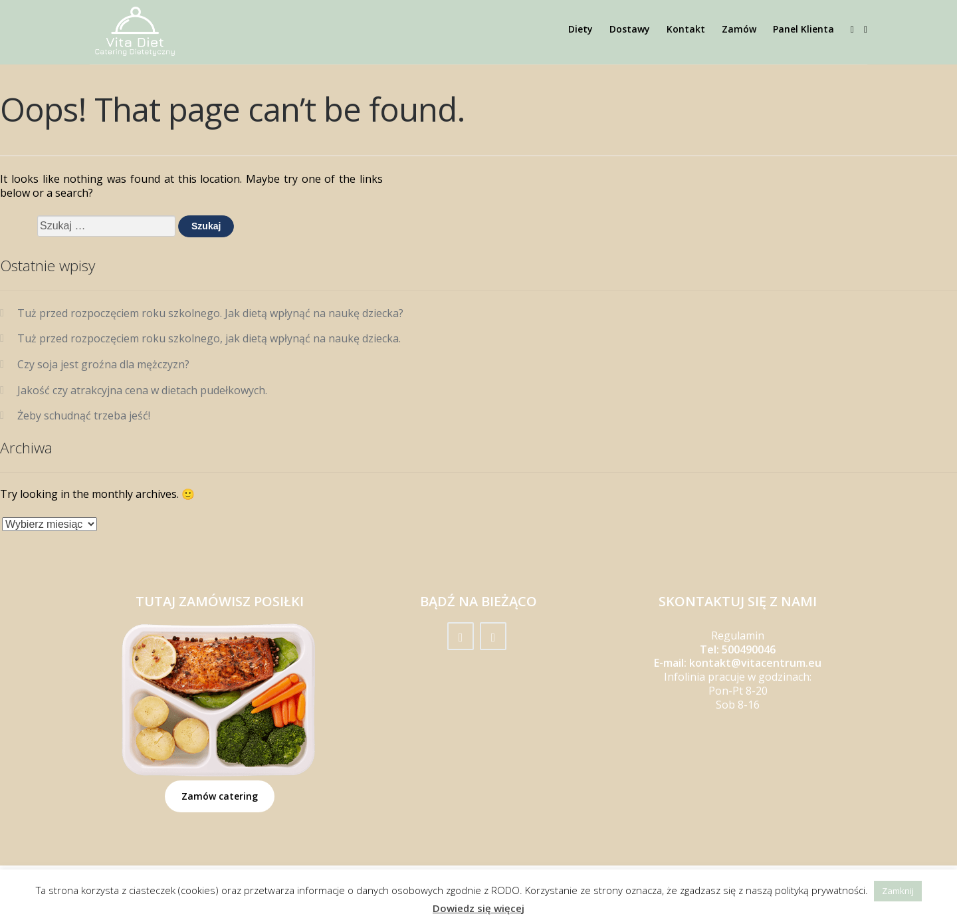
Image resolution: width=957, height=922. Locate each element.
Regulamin (737, 635)
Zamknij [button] (898, 891)
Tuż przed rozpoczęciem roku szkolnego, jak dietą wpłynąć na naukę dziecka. (209, 338)
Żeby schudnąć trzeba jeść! (83, 415)
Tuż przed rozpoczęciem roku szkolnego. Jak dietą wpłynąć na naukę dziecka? (210, 313)
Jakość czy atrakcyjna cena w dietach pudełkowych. (142, 390)
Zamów (739, 29)
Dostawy (629, 29)
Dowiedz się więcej (478, 908)
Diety (580, 29)
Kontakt (686, 29)
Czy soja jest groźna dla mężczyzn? (104, 364)
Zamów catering (219, 796)
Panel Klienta (803, 29)
